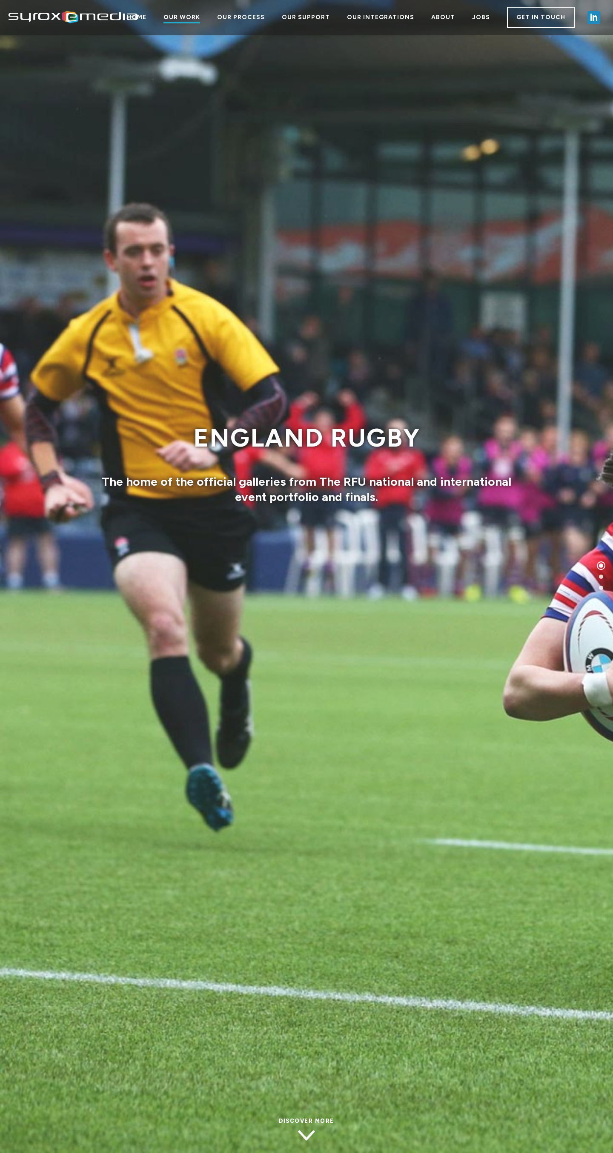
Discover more (306, 1121)
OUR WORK (181, 17)
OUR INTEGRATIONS (380, 17)
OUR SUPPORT (306, 17)
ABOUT (443, 17)
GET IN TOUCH (540, 17)
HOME (136, 17)
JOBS (481, 17)
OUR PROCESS (241, 17)
